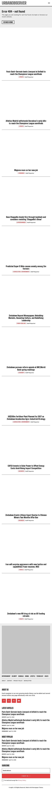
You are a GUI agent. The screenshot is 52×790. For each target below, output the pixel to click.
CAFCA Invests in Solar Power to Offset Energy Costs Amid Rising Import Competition (26, 467)
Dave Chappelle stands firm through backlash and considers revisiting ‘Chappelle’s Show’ (26, 218)
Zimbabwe (21, 173)
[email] (26, 770)
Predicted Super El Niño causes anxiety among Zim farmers (26, 267)
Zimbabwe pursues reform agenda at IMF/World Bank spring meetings (26, 368)
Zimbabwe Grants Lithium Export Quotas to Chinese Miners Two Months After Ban (26, 516)
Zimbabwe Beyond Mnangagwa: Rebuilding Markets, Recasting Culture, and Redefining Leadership (26, 318)
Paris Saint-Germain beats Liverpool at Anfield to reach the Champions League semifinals (26, 72)
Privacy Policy (22, 780)
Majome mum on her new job (26, 170)
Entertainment (21, 222)
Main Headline (21, 323)
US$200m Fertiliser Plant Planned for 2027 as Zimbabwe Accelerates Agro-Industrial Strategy (26, 417)
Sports (21, 77)
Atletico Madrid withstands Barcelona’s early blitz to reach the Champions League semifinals (26, 122)
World (21, 569)
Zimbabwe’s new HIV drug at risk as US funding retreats (26, 614)
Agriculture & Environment (21, 271)
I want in (26, 776)
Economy (21, 372)
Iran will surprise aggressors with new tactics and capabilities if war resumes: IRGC (26, 565)
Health (21, 619)
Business (21, 471)
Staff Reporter (29, 77)
